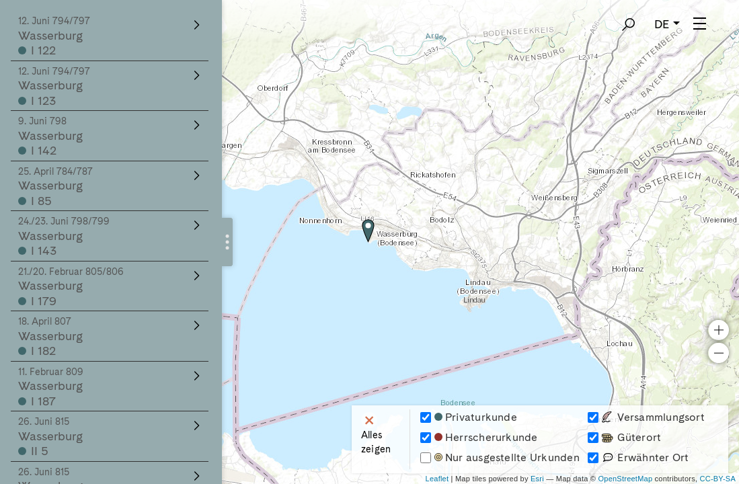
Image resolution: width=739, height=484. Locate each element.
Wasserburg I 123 (110, 87)
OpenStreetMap (625, 479)
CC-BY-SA (718, 479)
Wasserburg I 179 (110, 287)
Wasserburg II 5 (110, 437)
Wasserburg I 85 (110, 187)
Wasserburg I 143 (110, 236)
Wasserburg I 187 (110, 387)
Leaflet (437, 479)
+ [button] (718, 351)
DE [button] (662, 24)
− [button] (718, 374)
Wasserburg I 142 (110, 136)
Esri (537, 479)
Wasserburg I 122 (110, 36)
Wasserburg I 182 (110, 337)
